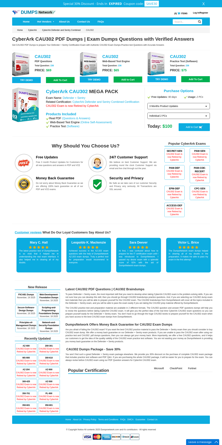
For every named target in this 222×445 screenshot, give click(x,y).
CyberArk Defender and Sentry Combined (61, 30)
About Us (64, 21)
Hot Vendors (45, 21)
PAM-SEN (199, 151)
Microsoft (159, 368)
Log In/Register (200, 13)
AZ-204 (26, 369)
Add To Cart (60, 80)
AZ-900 (48, 369)
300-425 (26, 381)
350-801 (49, 405)
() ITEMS (180, 13)
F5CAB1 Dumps (26, 294)
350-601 (26, 405)
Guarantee (140, 419)
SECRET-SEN (174, 151)
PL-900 (48, 393)
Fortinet (192, 368)
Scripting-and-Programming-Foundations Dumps (49, 310)
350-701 (26, 393)
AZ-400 (26, 346)
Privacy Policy (89, 419)
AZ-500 (48, 381)
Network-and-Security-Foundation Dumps (49, 325)
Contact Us (83, 21)
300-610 (49, 358)
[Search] (199, 21)
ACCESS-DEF (174, 205)
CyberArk (32, 30)
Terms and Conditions (108, 419)
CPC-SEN (199, 188)
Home (26, 21)
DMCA (130, 419)
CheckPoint (176, 368)
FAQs (101, 21)
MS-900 (26, 358)
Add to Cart (127, 79)
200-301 (49, 346)
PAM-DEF (174, 168)
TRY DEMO (26, 80)
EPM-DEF (174, 188)
